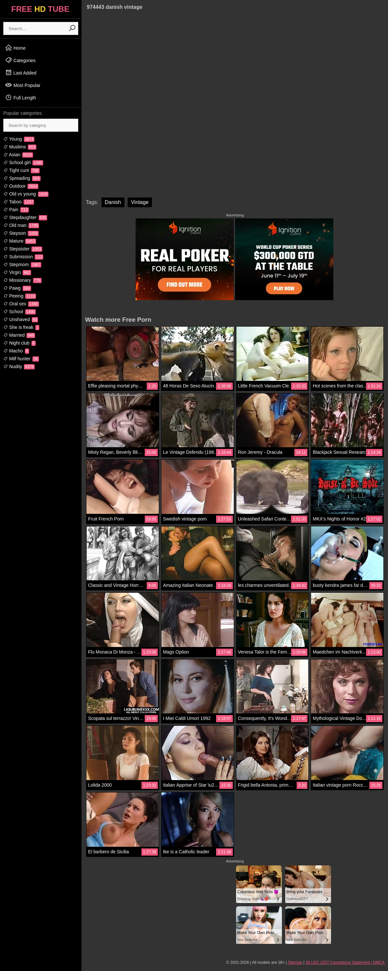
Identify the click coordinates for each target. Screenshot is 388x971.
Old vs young (25, 193)
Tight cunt (21, 170)
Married (19, 335)
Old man (21, 225)
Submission (23, 256)
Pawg (17, 288)
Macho (16, 350)
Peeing (19, 295)
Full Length (20, 97)
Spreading (22, 178)
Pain (16, 209)
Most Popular (22, 85)
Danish (113, 202)
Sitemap (295, 962)
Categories (20, 60)
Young (18, 139)
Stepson (21, 233)
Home (15, 47)
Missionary (22, 280)
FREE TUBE (40, 9)
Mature (19, 241)
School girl (23, 162)
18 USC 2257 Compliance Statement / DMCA (345, 962)
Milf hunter (21, 358)
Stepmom (22, 264)
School (19, 311)
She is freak (21, 327)
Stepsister (22, 248)
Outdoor (20, 186)
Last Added (20, 72)
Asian (18, 154)
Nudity (19, 366)
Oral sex (21, 303)
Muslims (19, 146)
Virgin (17, 272)
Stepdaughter (25, 217)
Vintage (140, 202)
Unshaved (20, 319)
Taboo (18, 201)
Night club (19, 343)
